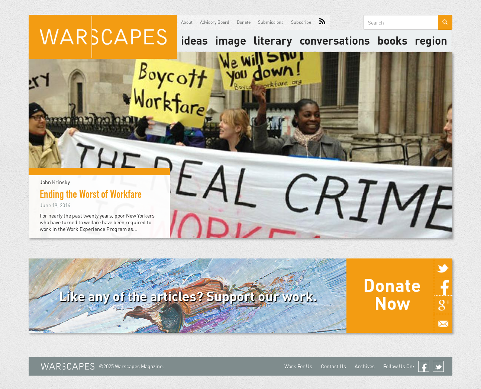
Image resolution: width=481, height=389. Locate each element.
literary (273, 40)
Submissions (271, 22)
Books (392, 40)
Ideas (194, 40)
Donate (244, 22)
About (187, 22)
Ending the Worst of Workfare (91, 195)
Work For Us (298, 366)
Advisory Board (214, 22)
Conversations (335, 40)
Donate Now (392, 294)
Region (431, 40)
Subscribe (301, 22)
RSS (322, 22)
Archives (365, 366)
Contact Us (333, 366)
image (230, 40)
